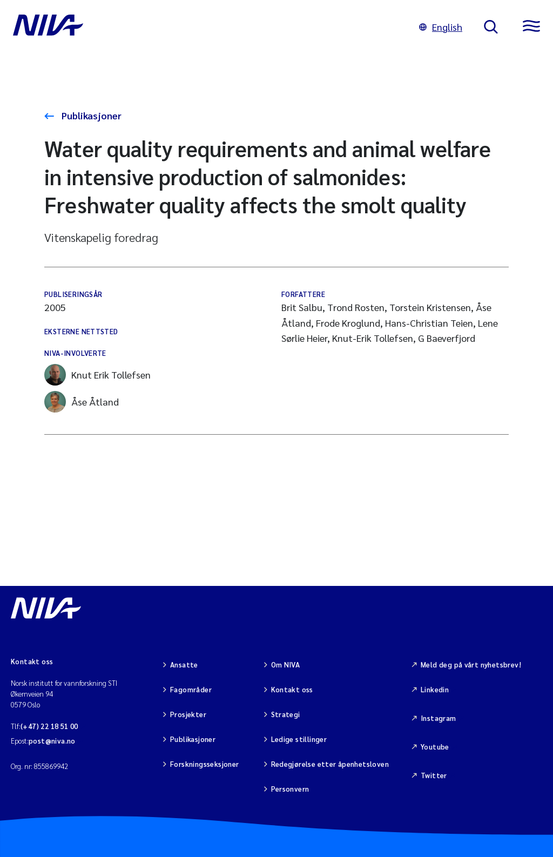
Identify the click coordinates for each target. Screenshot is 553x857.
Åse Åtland (81, 402)
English (440, 27)
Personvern (290, 788)
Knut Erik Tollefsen (97, 375)
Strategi (285, 714)
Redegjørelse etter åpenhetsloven (330, 763)
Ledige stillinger (299, 739)
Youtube (435, 746)
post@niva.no (52, 740)
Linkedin (435, 689)
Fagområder (191, 689)
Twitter (434, 775)
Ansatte (184, 664)
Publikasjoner (90, 115)
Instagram (438, 718)
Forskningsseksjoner (204, 763)
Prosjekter (188, 714)
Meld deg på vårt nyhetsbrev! (471, 664)
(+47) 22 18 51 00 (49, 726)
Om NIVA (285, 664)
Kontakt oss (292, 689)
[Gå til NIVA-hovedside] (205, 27)
